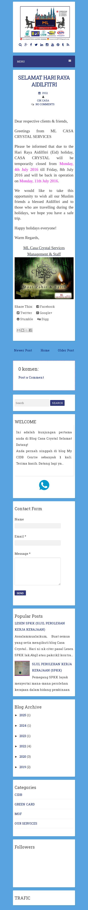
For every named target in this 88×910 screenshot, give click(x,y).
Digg (43, 319)
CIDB (18, 794)
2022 (22, 746)
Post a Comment (31, 377)
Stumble (25, 319)
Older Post (66, 350)
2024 (23, 725)
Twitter (24, 313)
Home (45, 350)
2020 (22, 756)
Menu (44, 61)
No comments (45, 104)
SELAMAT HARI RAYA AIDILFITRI (44, 81)
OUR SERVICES (26, 823)
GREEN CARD (25, 804)
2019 (22, 767)
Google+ (44, 313)
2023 (22, 736)
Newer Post (23, 350)
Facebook (45, 306)
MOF (18, 814)
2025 (22, 715)
